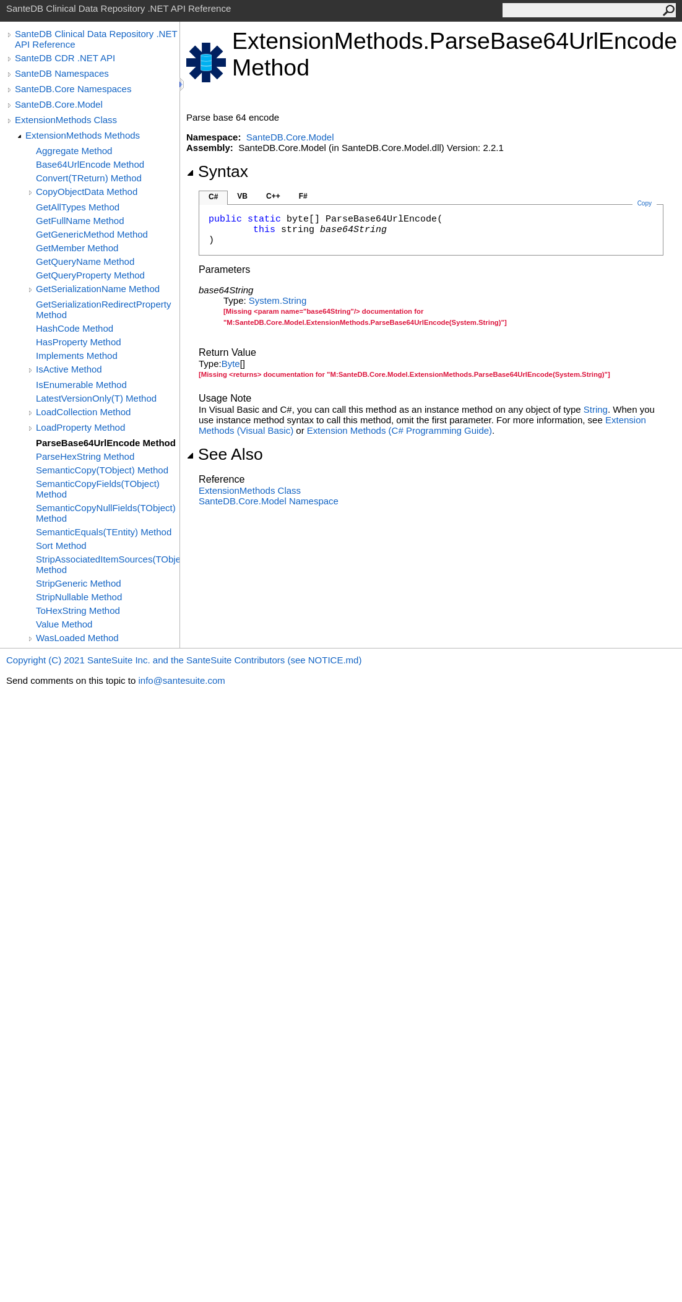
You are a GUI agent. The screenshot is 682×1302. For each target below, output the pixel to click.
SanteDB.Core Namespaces (73, 89)
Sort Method (61, 545)
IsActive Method (69, 369)
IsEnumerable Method (81, 384)
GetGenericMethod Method (92, 234)
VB (242, 196)
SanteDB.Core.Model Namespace (269, 501)
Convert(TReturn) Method (89, 178)
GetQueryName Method (85, 261)
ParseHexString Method (85, 456)
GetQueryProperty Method (90, 275)
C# (213, 196)
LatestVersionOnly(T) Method (96, 398)
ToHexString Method (78, 610)
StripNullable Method (79, 597)
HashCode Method (74, 328)
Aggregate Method (74, 150)
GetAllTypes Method (77, 207)
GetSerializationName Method (98, 288)
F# (303, 196)
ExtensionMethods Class (66, 119)
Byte (231, 363)
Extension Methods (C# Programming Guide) (399, 430)
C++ (273, 196)
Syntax (217, 171)
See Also (224, 454)
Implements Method (77, 355)
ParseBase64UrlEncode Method (106, 443)
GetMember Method (77, 248)
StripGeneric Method (78, 583)
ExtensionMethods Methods (82, 135)
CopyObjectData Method (86, 191)
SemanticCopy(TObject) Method (102, 470)
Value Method (64, 624)
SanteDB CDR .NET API (65, 58)
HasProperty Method (78, 342)
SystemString (277, 300)
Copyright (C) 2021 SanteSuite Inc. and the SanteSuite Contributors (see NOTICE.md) (183, 660)
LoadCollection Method (83, 412)
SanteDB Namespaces (62, 73)
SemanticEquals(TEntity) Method (103, 532)
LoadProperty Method (80, 427)
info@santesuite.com (181, 680)
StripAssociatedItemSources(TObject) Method (107, 564)
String (596, 409)
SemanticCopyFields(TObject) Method (98, 488)
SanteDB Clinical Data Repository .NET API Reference (96, 39)
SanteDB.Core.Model (59, 104)
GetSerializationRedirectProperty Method (103, 309)
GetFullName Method (80, 220)
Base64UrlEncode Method (90, 164)
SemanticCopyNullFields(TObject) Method (106, 513)
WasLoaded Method (77, 637)
